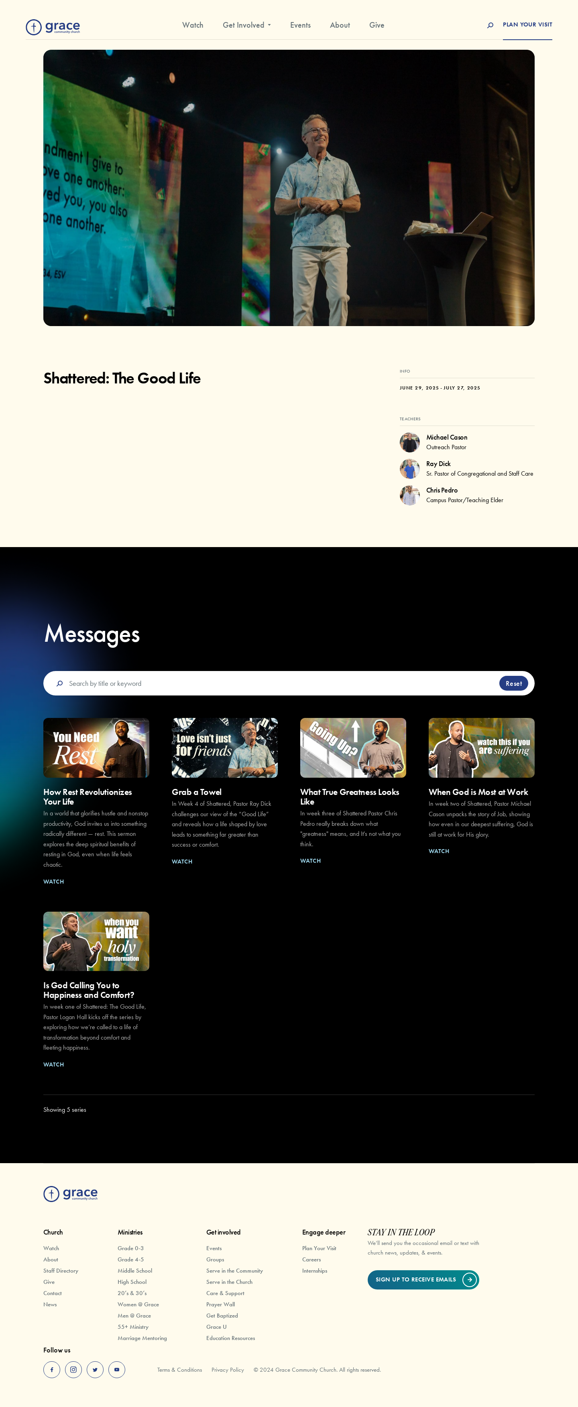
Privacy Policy (228, 1370)
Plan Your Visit (319, 1248)
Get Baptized (222, 1316)
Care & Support (225, 1293)
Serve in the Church (229, 1282)
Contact (52, 1293)
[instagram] (73, 1369)
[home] (53, 25)
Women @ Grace (138, 1304)
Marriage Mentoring (142, 1338)
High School (132, 1282)
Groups (215, 1259)
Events (300, 25)
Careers (311, 1259)
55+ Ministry (133, 1327)
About (340, 25)
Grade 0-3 (131, 1248)
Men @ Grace (134, 1316)
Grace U (216, 1327)
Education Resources (230, 1338)
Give (377, 25)
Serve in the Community (234, 1271)
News (50, 1304)
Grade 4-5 (131, 1259)
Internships (314, 1271)
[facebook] (51, 1369)
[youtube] (116, 1369)
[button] (247, 28)
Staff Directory (60, 1271)
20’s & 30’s (132, 1293)
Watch (193, 25)
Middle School (135, 1271)
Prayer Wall (220, 1304)
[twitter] (95, 1369)
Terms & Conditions (179, 1370)
